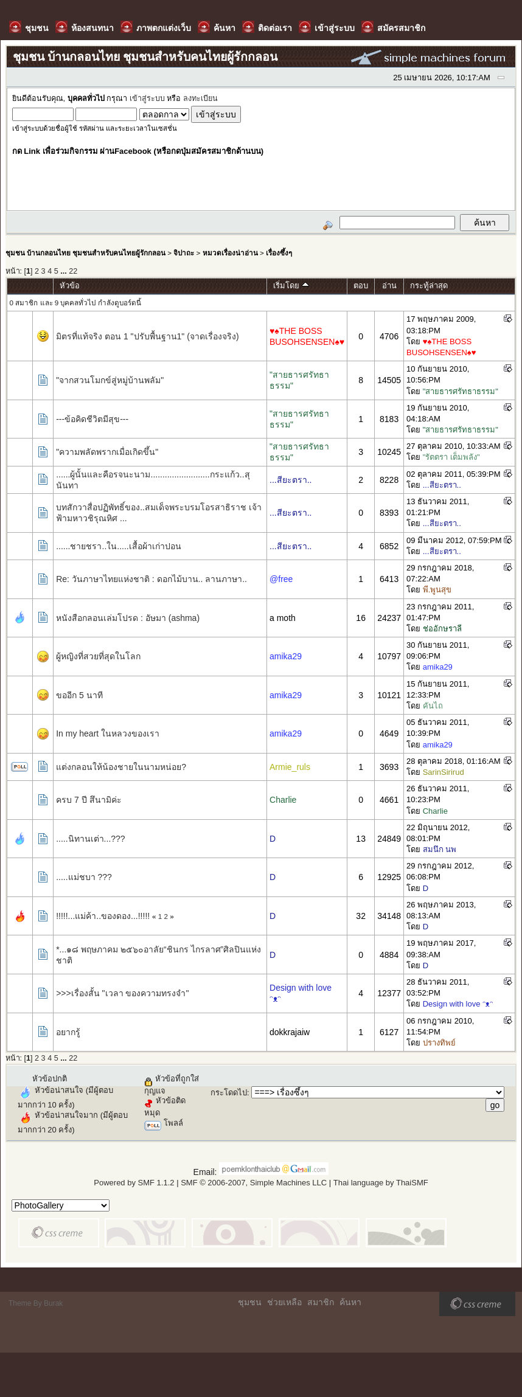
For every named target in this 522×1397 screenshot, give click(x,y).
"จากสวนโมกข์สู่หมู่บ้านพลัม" (110, 380)
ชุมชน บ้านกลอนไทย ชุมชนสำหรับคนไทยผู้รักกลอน (85, 253)
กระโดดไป (229, 1092)
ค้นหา (350, 1302)
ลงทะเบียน (200, 98)
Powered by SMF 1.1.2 (134, 1182)
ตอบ (360, 285)
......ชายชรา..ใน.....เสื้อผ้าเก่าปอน (118, 546)
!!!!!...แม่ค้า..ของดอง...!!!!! (103, 916)
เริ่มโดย (291, 285)
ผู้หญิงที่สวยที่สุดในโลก (98, 656)
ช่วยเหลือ (284, 1302)
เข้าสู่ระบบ (147, 98)
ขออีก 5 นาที (79, 695)
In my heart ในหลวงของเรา (107, 733)
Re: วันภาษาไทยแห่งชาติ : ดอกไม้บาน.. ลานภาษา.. (151, 579)
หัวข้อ (70, 285)
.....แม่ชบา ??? (84, 877)
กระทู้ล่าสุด (429, 285)
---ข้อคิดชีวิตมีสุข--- (92, 419)
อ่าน (389, 285)
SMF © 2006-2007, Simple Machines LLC (254, 1182)
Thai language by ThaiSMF (380, 1182)
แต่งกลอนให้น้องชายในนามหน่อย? (121, 767)
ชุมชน (250, 1302)
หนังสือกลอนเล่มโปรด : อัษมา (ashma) (128, 618)
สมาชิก (320, 1302)
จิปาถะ (183, 253)
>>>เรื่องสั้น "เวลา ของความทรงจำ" (122, 993)
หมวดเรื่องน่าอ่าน (230, 253)
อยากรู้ (68, 1032)
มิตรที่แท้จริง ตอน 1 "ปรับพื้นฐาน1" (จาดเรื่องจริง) (147, 336)
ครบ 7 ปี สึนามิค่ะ (88, 800)
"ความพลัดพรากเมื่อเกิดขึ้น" (107, 452)
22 (73, 271)
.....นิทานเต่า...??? (90, 839)
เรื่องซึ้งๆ (279, 253)
